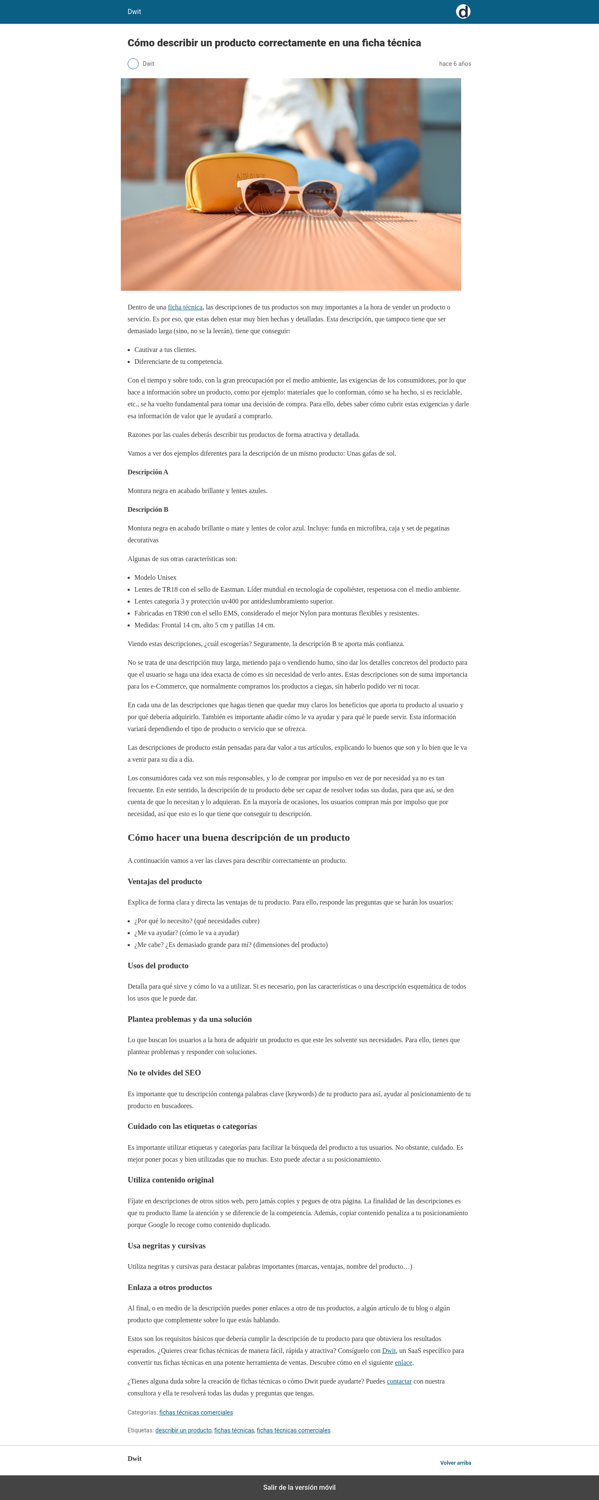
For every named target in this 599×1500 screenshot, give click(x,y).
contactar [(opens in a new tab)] (399, 1381)
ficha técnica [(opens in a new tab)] (185, 307)
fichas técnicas (234, 1430)
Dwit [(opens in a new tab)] (389, 1350)
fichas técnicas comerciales (196, 1412)
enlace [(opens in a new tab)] (403, 1362)
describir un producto (183, 1430)
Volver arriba (455, 1463)
